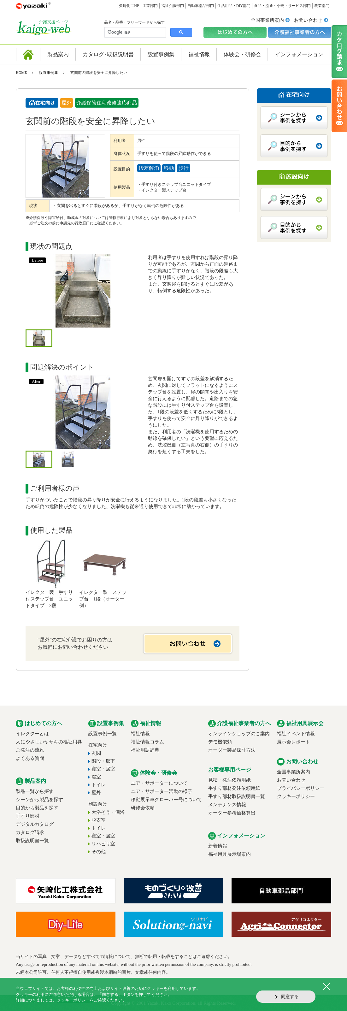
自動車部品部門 (200, 5)
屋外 (96, 792)
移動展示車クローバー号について (166, 799)
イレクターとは (32, 733)
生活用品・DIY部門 (233, 5)
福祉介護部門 (172, 5)
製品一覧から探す (35, 791)
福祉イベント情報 (296, 733)
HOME (21, 72)
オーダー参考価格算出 (232, 812)
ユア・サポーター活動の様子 (161, 791)
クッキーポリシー (296, 796)
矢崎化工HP (129, 5)
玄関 (96, 753)
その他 (98, 851)
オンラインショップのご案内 (239, 733)
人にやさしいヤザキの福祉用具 (49, 741)
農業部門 (321, 5)
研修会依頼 (143, 807)
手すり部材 (27, 816)
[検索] (135, 32)
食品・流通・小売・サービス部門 (282, 5)
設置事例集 (48, 72)
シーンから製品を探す (39, 799)
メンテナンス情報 (227, 804)
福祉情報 (140, 733)
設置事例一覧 (102, 733)
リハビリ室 (103, 843)
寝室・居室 (103, 769)
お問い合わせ (308, 20)
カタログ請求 (30, 832)
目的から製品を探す (37, 807)
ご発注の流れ (30, 750)
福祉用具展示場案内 (229, 854)
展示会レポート (293, 741)
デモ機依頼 (220, 741)
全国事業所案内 (267, 20)
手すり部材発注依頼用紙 (234, 788)
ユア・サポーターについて (159, 783)
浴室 (96, 776)
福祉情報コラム (147, 741)
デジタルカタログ (35, 824)
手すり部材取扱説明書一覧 (236, 796)
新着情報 (217, 845)
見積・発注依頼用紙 (229, 780)
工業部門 (150, 5)
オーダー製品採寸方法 (232, 750)
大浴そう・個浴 (108, 812)
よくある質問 (30, 758)
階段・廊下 (103, 761)
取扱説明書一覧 (32, 840)
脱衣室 (98, 820)
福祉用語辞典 (145, 750)
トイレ (98, 784)
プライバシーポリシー (300, 788)
